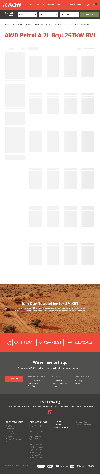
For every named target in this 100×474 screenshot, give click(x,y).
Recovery (9, 431)
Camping (9, 437)
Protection (10, 429)
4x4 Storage (10, 426)
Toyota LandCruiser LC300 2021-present (37, 446)
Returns (78, 383)
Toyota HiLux (34, 442)
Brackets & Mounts (13, 434)
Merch (8, 442)
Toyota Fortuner (35, 437)
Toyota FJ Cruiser (35, 439)
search (89, 15)
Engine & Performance (14, 439)
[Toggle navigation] (88, 5)
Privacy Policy (81, 422)
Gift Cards (9, 445)
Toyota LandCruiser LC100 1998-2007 (36, 456)
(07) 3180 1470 (34, 381)
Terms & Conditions (83, 425)
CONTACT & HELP (74, 5)
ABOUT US (61, 5)
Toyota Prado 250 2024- (36, 427)
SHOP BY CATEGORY (36, 5)
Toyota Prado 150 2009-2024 (36, 432)
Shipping (78, 381)
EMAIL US (13, 379)
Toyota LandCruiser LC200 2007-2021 (36, 451)
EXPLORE (50, 5)
